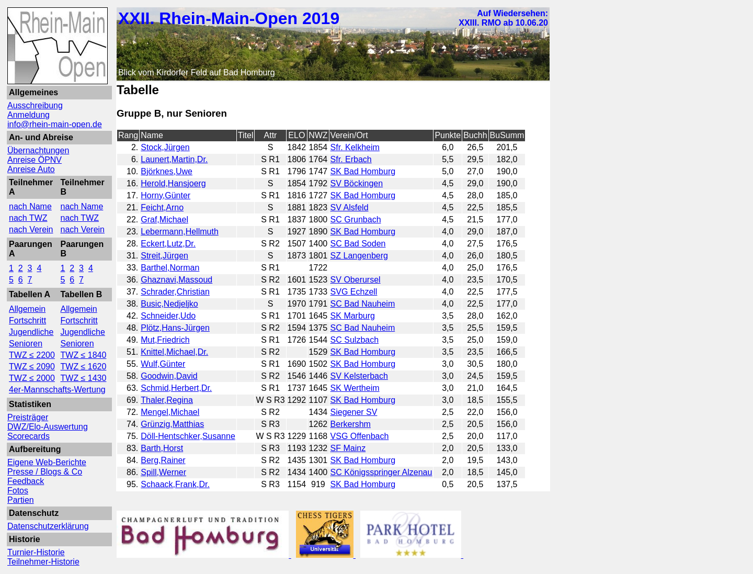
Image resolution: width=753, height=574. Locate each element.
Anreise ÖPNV (34, 159)
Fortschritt (27, 320)
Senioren (25, 343)
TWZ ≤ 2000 (32, 378)
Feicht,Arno (162, 207)
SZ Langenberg (359, 255)
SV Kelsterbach (359, 376)
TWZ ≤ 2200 (32, 355)
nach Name (30, 206)
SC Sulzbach (354, 339)
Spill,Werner (163, 472)
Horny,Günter (165, 195)
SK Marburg (352, 315)
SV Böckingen (356, 183)
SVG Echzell (354, 291)
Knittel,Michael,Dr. (174, 351)
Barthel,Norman (170, 267)
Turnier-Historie (36, 552)
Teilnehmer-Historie (43, 561)
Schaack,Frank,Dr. (175, 484)
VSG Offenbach (359, 436)
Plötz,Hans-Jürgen (175, 327)
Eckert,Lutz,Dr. (168, 243)
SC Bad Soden (358, 243)
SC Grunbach (355, 219)
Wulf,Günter (163, 363)
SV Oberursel (355, 279)
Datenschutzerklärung (48, 526)
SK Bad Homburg (363, 171)
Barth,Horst (162, 448)
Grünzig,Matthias (172, 424)
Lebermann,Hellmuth (180, 231)
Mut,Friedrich (165, 339)
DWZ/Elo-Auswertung (47, 426)
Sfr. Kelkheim (355, 147)
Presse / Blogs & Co (44, 471)
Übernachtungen (38, 150)
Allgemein (27, 309)
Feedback (25, 481)
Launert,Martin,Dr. (174, 159)
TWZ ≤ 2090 (32, 366)
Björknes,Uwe (166, 171)
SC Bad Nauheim (362, 303)
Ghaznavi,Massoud (176, 279)
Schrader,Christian (175, 291)
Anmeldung (28, 114)
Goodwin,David (169, 376)
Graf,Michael (164, 219)
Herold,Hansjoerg (173, 183)
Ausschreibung (35, 105)
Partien (20, 500)
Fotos (17, 490)
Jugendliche (31, 332)
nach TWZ (28, 217)
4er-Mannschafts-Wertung (57, 389)
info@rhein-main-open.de (54, 124)
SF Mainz (348, 448)
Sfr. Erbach (351, 159)
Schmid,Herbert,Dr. (176, 388)
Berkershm (350, 424)
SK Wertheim (355, 388)
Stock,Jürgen (165, 147)
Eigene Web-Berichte (46, 462)
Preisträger (27, 417)
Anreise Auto (31, 169)
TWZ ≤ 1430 (84, 378)
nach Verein (31, 229)
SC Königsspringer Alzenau (381, 472)
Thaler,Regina (167, 400)
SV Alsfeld (349, 207)
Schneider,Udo (168, 315)
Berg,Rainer (163, 460)
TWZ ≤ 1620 (84, 366)
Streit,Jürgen (164, 255)
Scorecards (28, 436)
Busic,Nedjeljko (169, 303)
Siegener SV (354, 412)
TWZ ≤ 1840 (84, 355)
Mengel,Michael (170, 412)
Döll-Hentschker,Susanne (188, 436)
